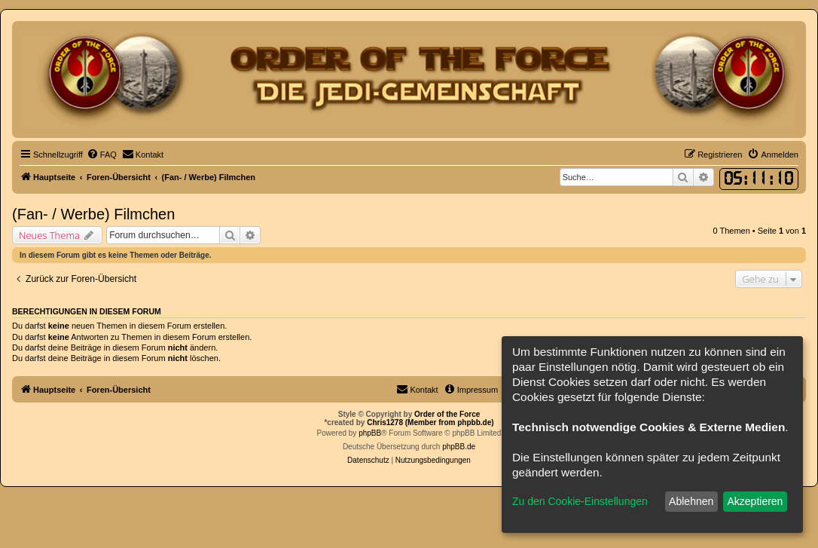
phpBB (370, 433)
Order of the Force (447, 414)
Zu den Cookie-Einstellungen (580, 501)
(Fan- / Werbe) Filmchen (93, 214)
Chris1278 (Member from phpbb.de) (430, 422)
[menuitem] (102, 154)
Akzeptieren (755, 501)
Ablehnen (691, 501)
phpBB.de (458, 446)
